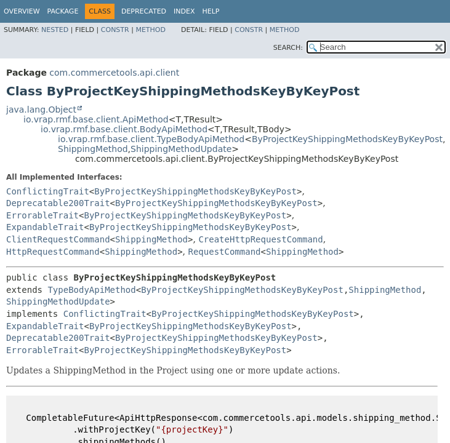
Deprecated (143, 11)
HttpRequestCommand (53, 252)
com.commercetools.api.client (114, 73)
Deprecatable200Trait (58, 203)
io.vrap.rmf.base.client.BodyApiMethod (124, 129)
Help (211, 11)
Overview (22, 11)
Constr (115, 30)
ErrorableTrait (42, 215)
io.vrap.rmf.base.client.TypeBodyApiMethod (151, 139)
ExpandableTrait (45, 227)
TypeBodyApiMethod (91, 290)
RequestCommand (224, 252)
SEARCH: (288, 48)
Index (184, 11)
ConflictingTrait (47, 191)
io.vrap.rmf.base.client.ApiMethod (96, 119)
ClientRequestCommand (58, 239)
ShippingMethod (93, 149)
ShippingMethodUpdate (181, 149)
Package (63, 11)
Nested (54, 30)
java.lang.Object (41, 109)
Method (150, 30)
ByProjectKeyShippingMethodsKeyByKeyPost (347, 139)
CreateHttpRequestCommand (260, 239)
